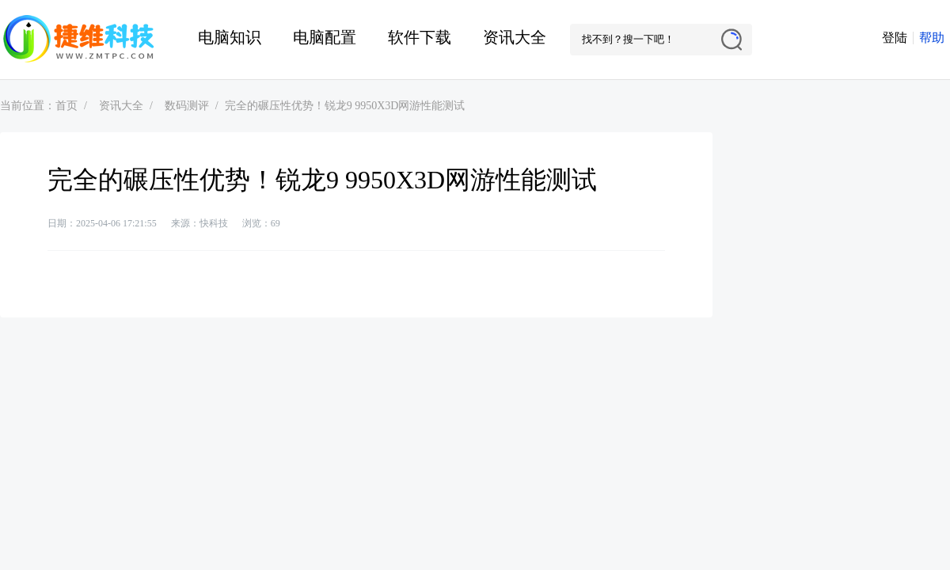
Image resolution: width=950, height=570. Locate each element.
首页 (66, 106)
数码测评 (187, 106)
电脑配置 (324, 37)
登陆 (894, 37)
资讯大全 (514, 37)
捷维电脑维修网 (79, 39)
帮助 (931, 37)
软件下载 (419, 37)
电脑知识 (229, 37)
